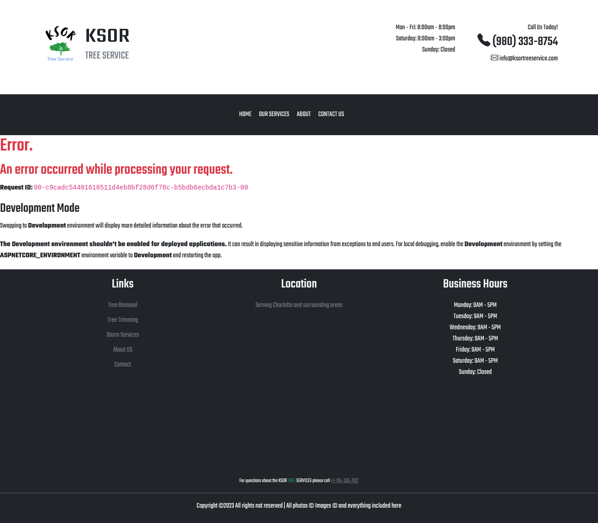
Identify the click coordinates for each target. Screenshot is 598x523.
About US (123, 350)
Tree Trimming (122, 320)
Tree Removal (122, 305)
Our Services (274, 114)
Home (245, 114)
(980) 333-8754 (517, 42)
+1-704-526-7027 (345, 481)
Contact (122, 365)
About (304, 114)
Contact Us (331, 114)
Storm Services (122, 335)
